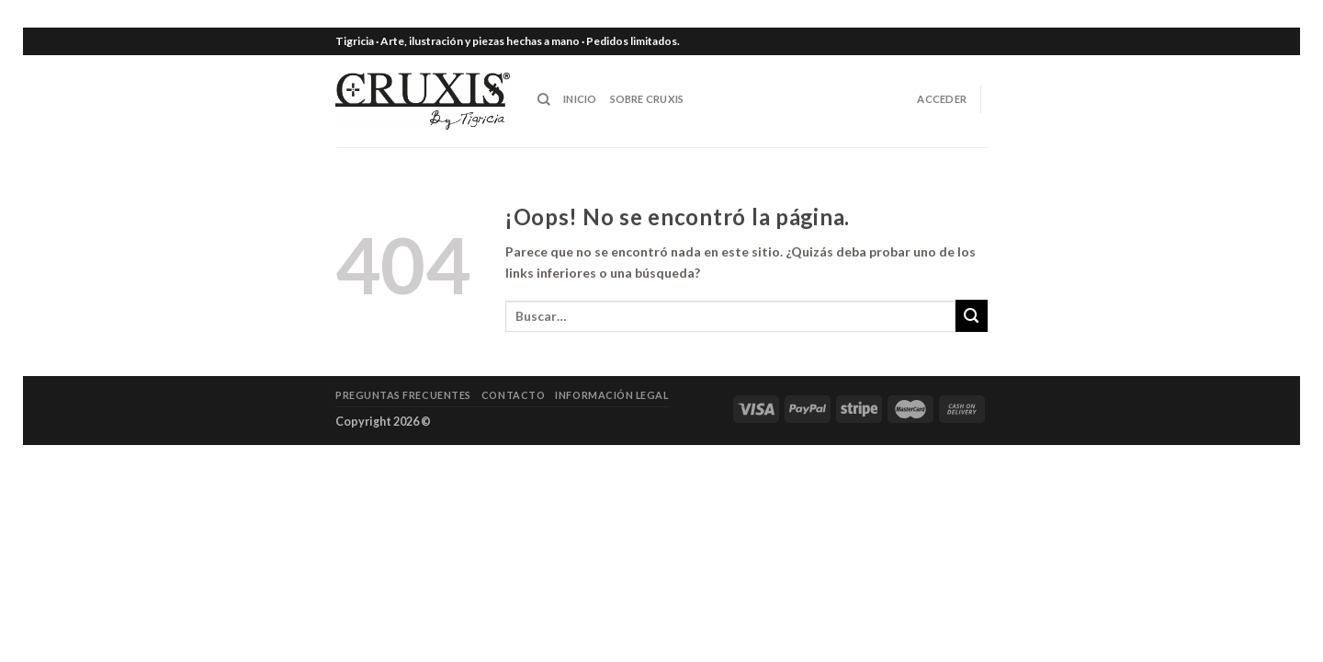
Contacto (513, 395)
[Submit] (972, 316)
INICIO (579, 99)
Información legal (611, 395)
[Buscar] (543, 99)
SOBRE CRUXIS (647, 99)
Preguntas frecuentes (403, 395)
